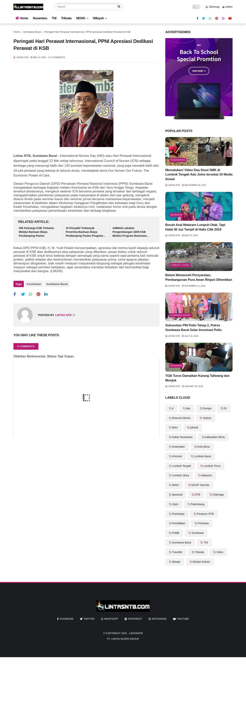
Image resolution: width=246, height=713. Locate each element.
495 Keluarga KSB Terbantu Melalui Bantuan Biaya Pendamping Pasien (36, 232)
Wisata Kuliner (201, 561)
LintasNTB (136, 633)
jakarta (194, 427)
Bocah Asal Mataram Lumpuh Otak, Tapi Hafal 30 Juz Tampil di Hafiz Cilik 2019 (195, 227)
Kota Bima (203, 446)
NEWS (80, 18)
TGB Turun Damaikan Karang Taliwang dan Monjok (197, 378)
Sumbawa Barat (32, 31)
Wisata (176, 561)
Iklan (175, 427)
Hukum (207, 418)
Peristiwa (203, 523)
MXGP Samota (200, 484)
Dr (225, 408)
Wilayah (98, 18)
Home (21, 18)
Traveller (177, 552)
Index (227, 6)
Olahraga (218, 494)
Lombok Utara (179, 265)
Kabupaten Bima (215, 437)
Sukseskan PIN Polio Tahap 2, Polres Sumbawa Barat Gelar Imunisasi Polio (193, 327)
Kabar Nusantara (182, 437)
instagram (159, 618)
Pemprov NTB (205, 513)
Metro (175, 484)
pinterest (135, 618)
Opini (175, 504)
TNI (54, 18)
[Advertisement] (115, 684)
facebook (66, 618)
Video (219, 552)
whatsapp (111, 618)
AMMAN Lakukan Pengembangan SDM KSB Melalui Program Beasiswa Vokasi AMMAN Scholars (129, 232)
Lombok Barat (202, 456)
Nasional (177, 494)
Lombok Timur (212, 465)
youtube (183, 618)
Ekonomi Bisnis (181, 418)
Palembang (197, 504)
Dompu (207, 408)
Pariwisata (178, 513)
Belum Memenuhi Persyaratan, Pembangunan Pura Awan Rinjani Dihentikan (198, 277)
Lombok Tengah (181, 465)
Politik (175, 532)
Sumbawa (198, 532)
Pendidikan (177, 160)
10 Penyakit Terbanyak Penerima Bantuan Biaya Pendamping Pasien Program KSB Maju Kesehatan (84, 232)
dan (188, 408)
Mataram (176, 215)
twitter (89, 618)
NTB (197, 494)
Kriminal (177, 456)
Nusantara (40, 18)
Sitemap (212, 6)
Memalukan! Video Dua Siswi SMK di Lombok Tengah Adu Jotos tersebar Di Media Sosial (199, 174)
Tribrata (66, 18)
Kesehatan (34, 284)
